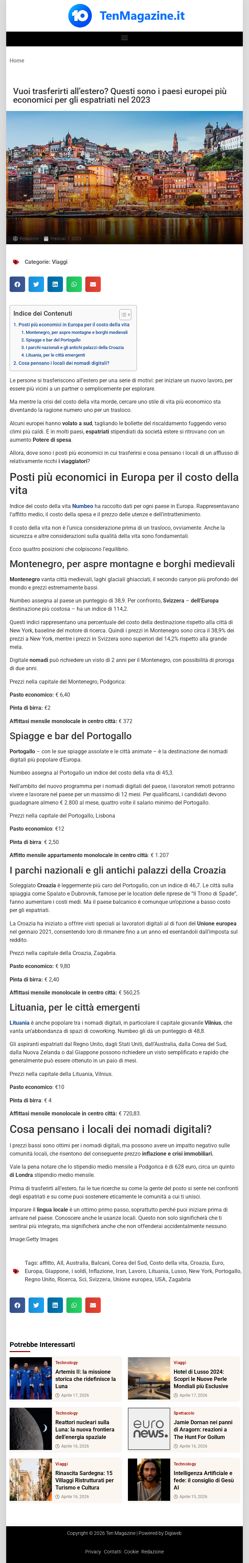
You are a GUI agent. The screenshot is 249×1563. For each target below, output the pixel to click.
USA (160, 1279)
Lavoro (137, 1271)
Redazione (152, 1551)
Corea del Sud (129, 1263)
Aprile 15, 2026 (190, 1497)
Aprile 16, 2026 (72, 1446)
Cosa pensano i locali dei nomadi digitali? (64, 363)
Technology (66, 1363)
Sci (82, 1279)
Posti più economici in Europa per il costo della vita (74, 325)
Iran (121, 1271)
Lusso (178, 1271)
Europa (33, 1271)
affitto (47, 1263)
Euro (217, 1263)
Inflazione (101, 1271)
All (60, 1263)
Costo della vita (168, 1263)
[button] (124, 37)
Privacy (93, 1551)
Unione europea (132, 1279)
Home (17, 60)
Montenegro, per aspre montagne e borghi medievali (77, 332)
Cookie (131, 1551)
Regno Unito (40, 1279)
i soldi (79, 1271)
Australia (77, 1263)
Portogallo (227, 1271)
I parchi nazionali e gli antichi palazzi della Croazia (75, 347)
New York (200, 1271)
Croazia (199, 1263)
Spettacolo (184, 1413)
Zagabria (180, 1279)
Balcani (100, 1263)
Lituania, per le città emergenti (55, 355)
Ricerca (66, 1279)
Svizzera (99, 1279)
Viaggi (59, 262)
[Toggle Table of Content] (122, 315)
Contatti (112, 1551)
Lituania (159, 1271)
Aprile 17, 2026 (72, 1395)
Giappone (57, 1271)
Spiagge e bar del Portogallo (53, 339)
